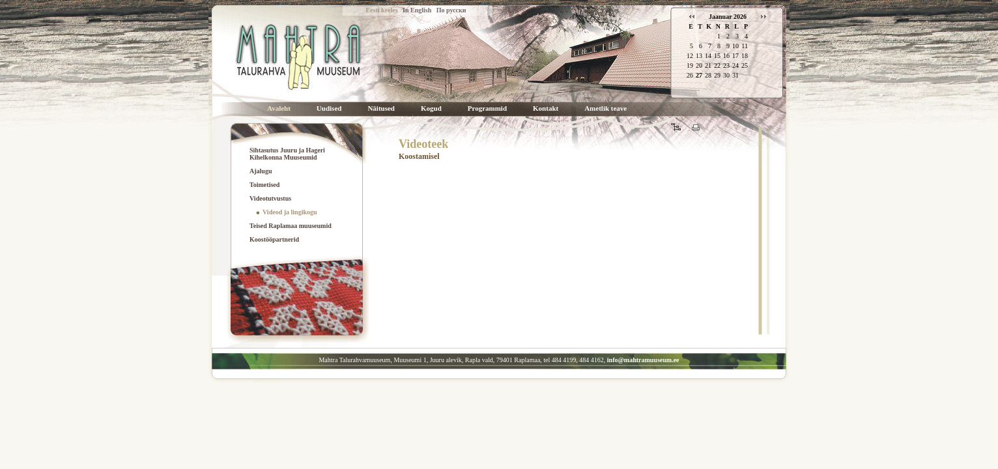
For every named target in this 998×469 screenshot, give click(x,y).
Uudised (329, 108)
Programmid (487, 108)
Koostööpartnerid (274, 239)
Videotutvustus (270, 198)
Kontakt (545, 108)
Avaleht (279, 108)
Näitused (381, 108)
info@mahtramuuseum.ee (643, 359)
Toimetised (264, 184)
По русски (451, 10)
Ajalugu (261, 171)
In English (417, 10)
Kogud (431, 108)
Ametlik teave (605, 108)
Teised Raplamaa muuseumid (291, 225)
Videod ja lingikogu (290, 212)
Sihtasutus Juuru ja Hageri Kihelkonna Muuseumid (287, 154)
